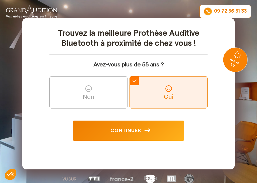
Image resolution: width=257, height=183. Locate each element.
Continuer (125, 130)
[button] (11, 174)
